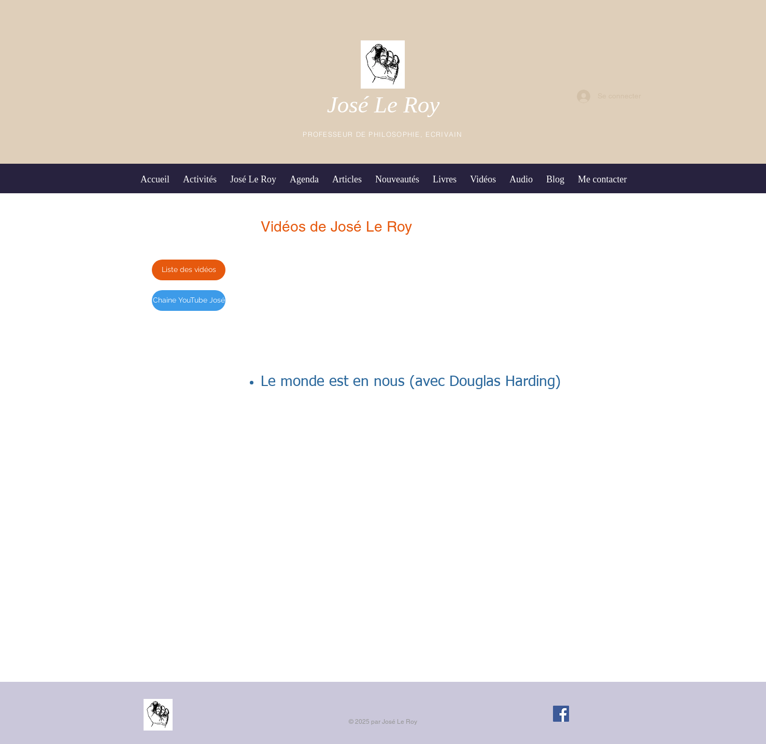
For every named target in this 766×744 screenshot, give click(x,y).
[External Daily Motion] (383, 497)
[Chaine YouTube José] (188, 300)
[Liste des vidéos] (188, 270)
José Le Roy (383, 105)
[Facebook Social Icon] (561, 714)
